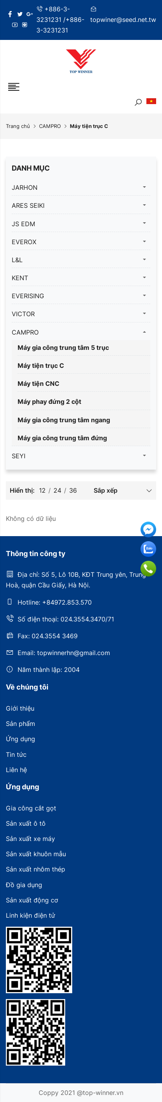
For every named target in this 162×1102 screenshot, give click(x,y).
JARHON (24, 187)
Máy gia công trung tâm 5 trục (63, 347)
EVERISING (28, 296)
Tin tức (16, 754)
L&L (17, 260)
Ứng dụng (20, 739)
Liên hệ (16, 770)
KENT (20, 278)
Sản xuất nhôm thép (35, 869)
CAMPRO (50, 126)
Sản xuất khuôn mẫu (36, 854)
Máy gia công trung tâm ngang (64, 420)
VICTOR (23, 314)
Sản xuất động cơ (32, 900)
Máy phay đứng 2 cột (49, 401)
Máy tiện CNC (38, 383)
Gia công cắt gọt (31, 808)
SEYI (18, 456)
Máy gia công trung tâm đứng (62, 438)
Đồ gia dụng (24, 885)
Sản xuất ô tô (26, 823)
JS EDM (23, 224)
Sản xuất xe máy (30, 839)
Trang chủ (18, 126)
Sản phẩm (20, 723)
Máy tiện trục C (41, 365)
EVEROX (24, 242)
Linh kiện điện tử (30, 915)
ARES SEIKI (28, 205)
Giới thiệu (20, 708)
